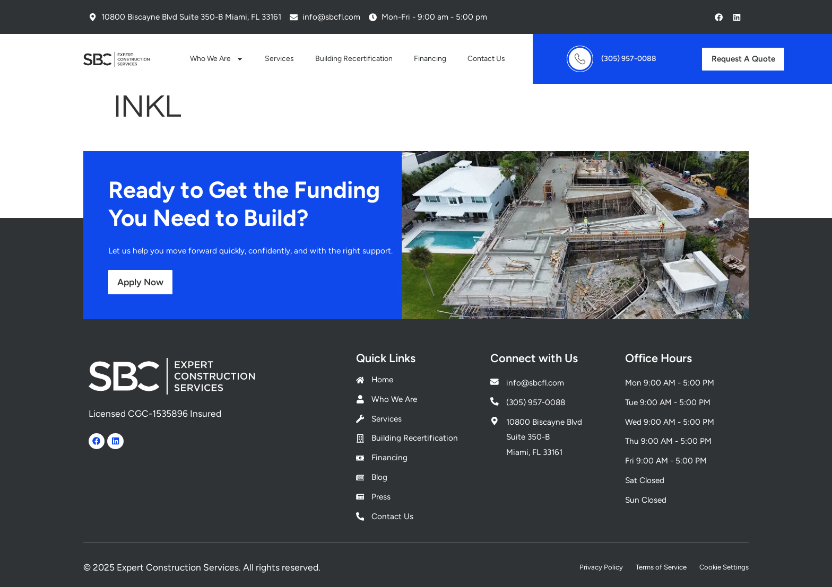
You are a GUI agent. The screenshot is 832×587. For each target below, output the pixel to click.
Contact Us (486, 58)
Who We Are (217, 59)
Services (279, 58)
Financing (430, 58)
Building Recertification (354, 58)
